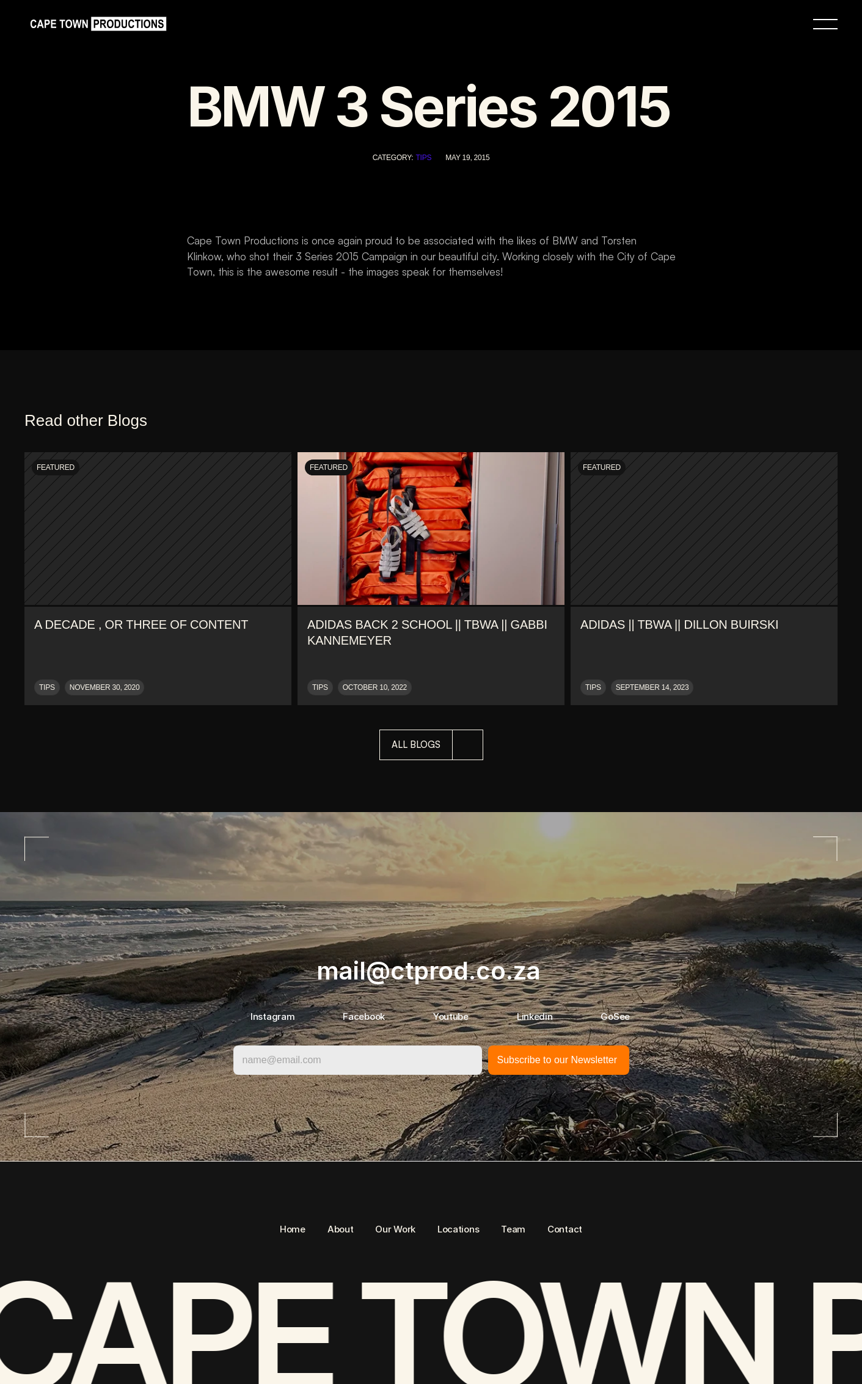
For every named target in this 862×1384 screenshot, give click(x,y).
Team (513, 1229)
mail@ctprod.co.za (428, 971)
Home (292, 1229)
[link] (95, 24)
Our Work (395, 1229)
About (340, 1229)
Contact (564, 1229)
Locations (458, 1229)
